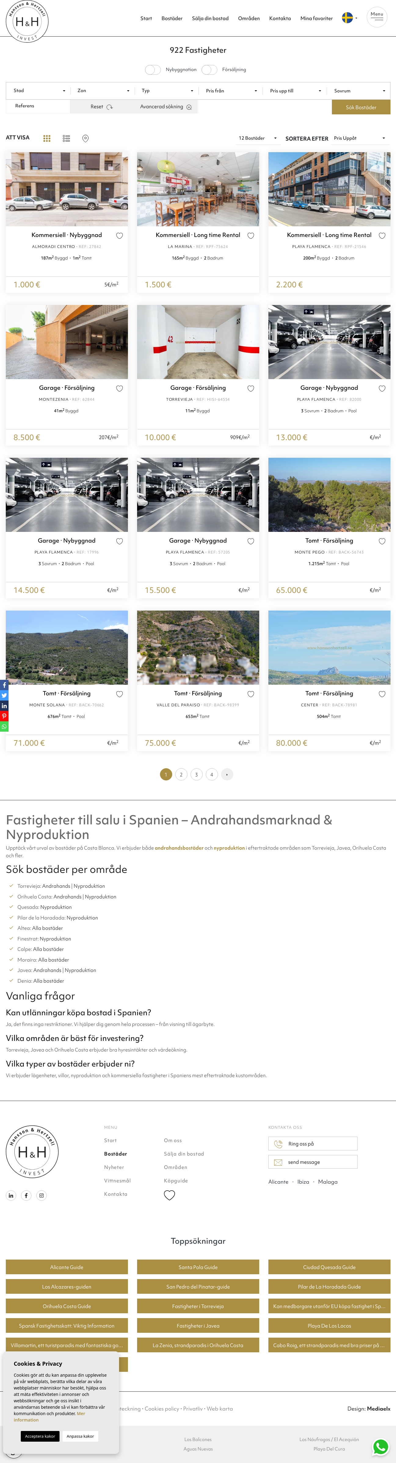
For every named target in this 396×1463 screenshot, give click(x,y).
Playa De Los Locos (329, 1325)
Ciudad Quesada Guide (329, 1267)
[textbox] (42, 90)
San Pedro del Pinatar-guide (198, 1286)
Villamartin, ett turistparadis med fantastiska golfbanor (69, 1345)
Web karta (220, 1408)
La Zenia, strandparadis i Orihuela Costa (198, 1345)
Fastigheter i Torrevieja (198, 1306)
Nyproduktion (89, 886)
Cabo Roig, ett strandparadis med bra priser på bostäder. (332, 1345)
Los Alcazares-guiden (66, 1286)
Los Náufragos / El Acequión (329, 1439)
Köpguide (176, 1180)
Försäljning (234, 69)
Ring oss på (294, 1144)
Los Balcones (198, 1439)
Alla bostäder (47, 928)
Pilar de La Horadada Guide (329, 1286)
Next (122, 189)
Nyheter (114, 1167)
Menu (377, 15)
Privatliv (193, 1408)
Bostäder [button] (172, 18)
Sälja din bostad (210, 18)
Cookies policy (162, 1408)
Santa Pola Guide (198, 1267)
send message (297, 1162)
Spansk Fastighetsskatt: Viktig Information (66, 1325)
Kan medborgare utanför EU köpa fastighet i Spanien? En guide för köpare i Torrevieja (332, 1306)
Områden (249, 18)
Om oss (173, 1140)
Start (146, 18)
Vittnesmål (117, 1180)
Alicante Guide (66, 1267)
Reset (102, 106)
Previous (12, 189)
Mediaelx (379, 1408)
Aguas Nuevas (198, 1449)
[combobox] (41, 90)
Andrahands (56, 886)
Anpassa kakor (80, 1436)
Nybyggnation (181, 69)
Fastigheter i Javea (198, 1325)
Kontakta (280, 18)
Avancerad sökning (165, 106)
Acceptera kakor (40, 1436)
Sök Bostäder (361, 107)
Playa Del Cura (329, 1449)
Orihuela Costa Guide (67, 1306)
